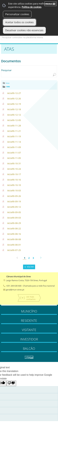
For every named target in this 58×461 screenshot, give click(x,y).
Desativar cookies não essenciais (24, 30)
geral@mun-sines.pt (13, 289)
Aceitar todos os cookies (19, 22)
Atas (7, 83)
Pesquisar (6, 70)
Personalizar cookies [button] (17, 14)
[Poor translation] (11, 383)
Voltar (30, 267)
